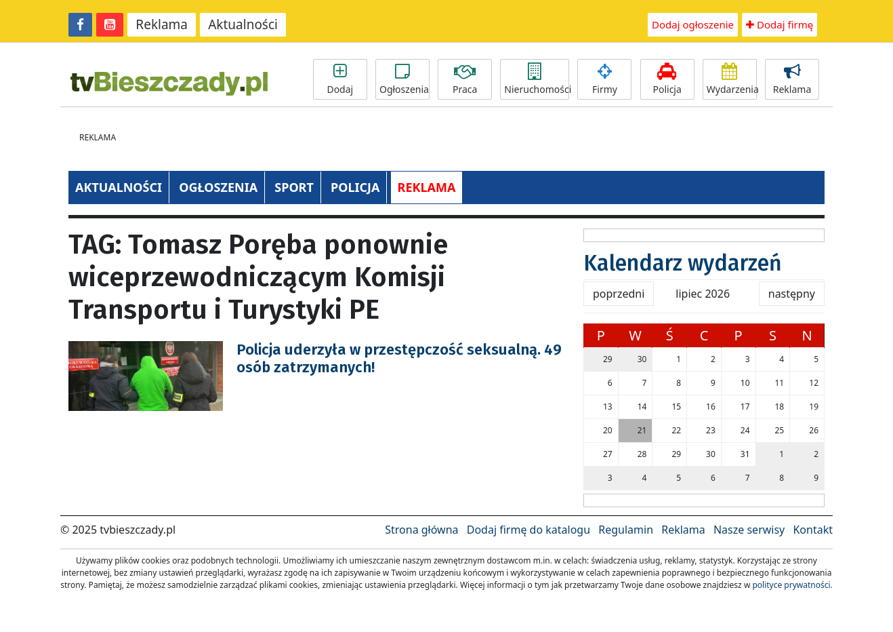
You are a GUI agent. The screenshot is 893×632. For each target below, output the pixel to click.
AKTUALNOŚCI (118, 187)
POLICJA (355, 187)
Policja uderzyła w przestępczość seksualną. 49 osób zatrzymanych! (399, 358)
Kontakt (813, 529)
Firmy (604, 79)
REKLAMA (427, 187)
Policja (667, 79)
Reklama (162, 24)
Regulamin (625, 529)
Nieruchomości (536, 79)
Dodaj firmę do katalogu (528, 529)
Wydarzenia (732, 79)
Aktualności (243, 24)
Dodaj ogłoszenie (693, 24)
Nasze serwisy (749, 529)
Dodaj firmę (779, 24)
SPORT (294, 187)
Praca (465, 79)
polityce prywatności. (792, 585)
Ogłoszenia (404, 79)
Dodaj (340, 79)
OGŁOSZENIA (218, 187)
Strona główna (421, 529)
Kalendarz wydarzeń (682, 263)
